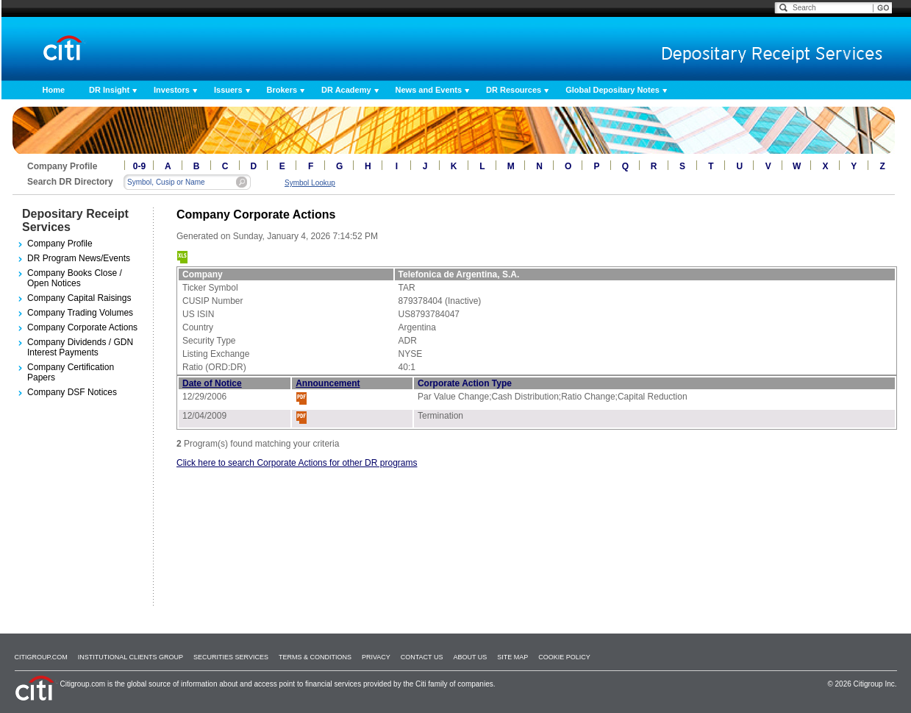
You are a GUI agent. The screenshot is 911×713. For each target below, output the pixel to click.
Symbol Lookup (310, 183)
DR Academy (346, 89)
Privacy (376, 657)
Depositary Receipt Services (75, 220)
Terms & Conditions (315, 657)
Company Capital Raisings (79, 298)
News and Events (429, 89)
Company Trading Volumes (80, 313)
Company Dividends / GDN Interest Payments (80, 347)
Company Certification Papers (70, 372)
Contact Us (422, 657)
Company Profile (60, 243)
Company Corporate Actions (82, 327)
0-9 (139, 166)
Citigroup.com (41, 657)
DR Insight (109, 89)
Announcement (328, 383)
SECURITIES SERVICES (230, 657)
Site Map (512, 657)
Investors (172, 89)
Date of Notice (212, 383)
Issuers (228, 89)
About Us (470, 657)
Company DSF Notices (72, 392)
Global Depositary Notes (612, 89)
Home (54, 89)
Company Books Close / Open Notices (74, 278)
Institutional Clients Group (130, 657)
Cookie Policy (564, 657)
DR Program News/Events (78, 258)
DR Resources (513, 89)
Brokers (282, 89)
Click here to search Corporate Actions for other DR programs (296, 463)
